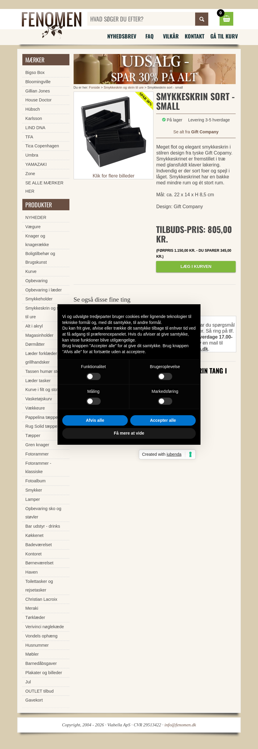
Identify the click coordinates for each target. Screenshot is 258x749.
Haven (31, 572)
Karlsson (33, 118)
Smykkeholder (38, 298)
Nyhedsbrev (121, 36)
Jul (28, 681)
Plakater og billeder (43, 672)
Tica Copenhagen (42, 145)
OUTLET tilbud (39, 691)
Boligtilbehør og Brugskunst (40, 258)
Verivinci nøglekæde (44, 626)
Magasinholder (39, 335)
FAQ (149, 36)
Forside (94, 87)
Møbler (32, 654)
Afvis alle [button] (95, 420)
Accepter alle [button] (163, 420)
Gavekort (34, 700)
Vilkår (171, 36)
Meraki (31, 608)
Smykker (33, 490)
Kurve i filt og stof (41, 389)
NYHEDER (35, 217)
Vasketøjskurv (38, 398)
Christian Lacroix (41, 599)
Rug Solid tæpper (42, 426)
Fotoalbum (35, 480)
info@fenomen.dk (180, 724)
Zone (30, 173)
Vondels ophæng (41, 636)
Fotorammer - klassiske (38, 467)
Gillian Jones (37, 91)
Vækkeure (35, 408)
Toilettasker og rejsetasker (39, 585)
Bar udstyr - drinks (42, 526)
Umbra (31, 155)
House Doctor (38, 100)
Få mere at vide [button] (129, 433)
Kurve (31, 271)
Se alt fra (196, 131)
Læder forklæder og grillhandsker (44, 358)
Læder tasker (38, 380)
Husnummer (37, 645)
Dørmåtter (35, 344)
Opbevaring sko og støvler (43, 513)
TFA (29, 137)
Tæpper (32, 435)
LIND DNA (35, 127)
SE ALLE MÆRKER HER (44, 187)
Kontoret (33, 554)
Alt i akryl (34, 326)
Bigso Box (35, 72)
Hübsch (32, 109)
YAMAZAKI (36, 164)
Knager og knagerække (37, 240)
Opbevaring (36, 280)
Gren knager (37, 444)
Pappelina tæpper (42, 417)
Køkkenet (34, 535)
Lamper (32, 499)
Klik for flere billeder (114, 175)
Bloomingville (38, 81)
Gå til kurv (224, 36)
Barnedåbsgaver (41, 663)
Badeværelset (38, 544)
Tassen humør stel (42, 371)
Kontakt (194, 36)
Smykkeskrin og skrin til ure (124, 87)
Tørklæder (35, 617)
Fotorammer (37, 454)
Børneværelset (39, 562)
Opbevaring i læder (43, 290)
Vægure (33, 226)
